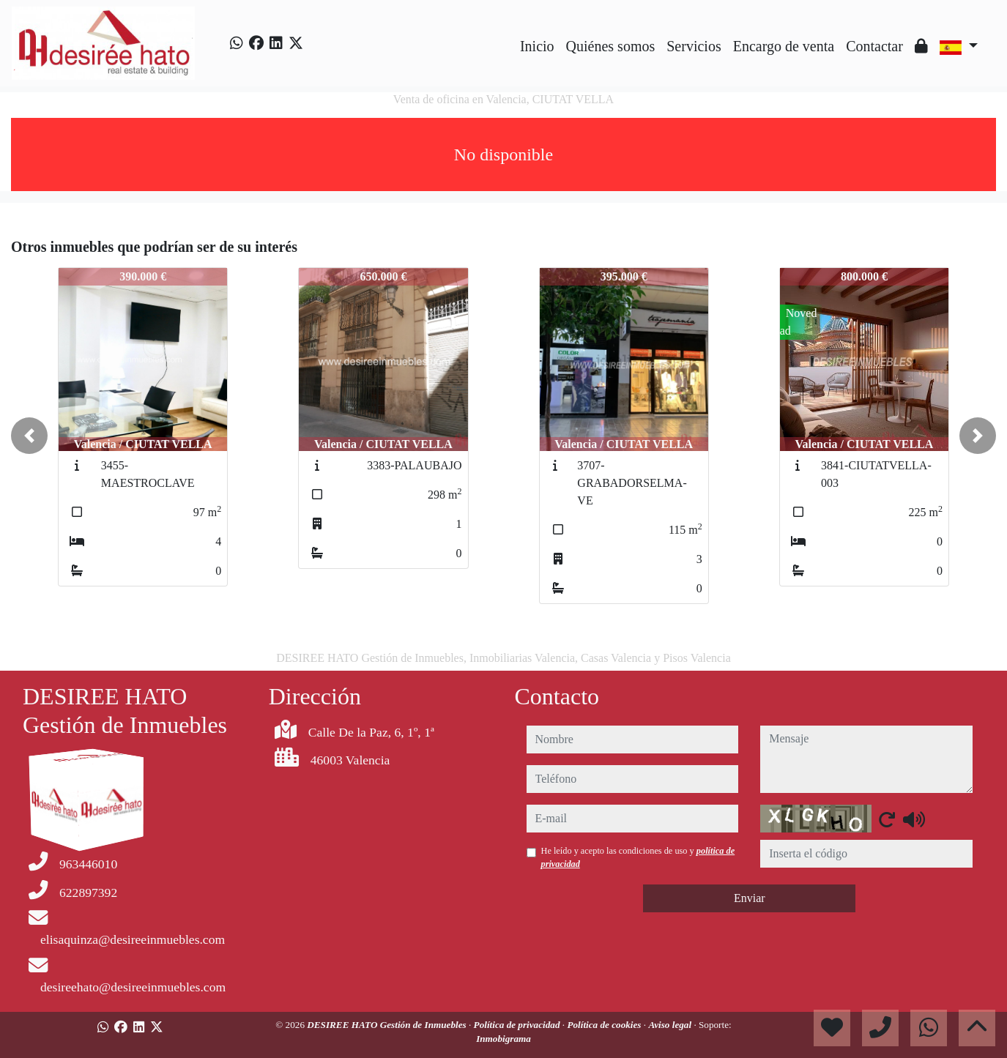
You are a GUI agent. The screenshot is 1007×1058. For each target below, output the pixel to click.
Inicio (537, 46)
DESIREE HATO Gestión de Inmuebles (388, 1024)
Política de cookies (605, 1024)
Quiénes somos (610, 46)
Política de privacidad (518, 1024)
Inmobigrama (503, 1038)
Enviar (749, 898)
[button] (29, 435)
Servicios (693, 46)
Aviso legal (671, 1024)
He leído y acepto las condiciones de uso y (638, 857)
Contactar (874, 46)
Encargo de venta (783, 46)
